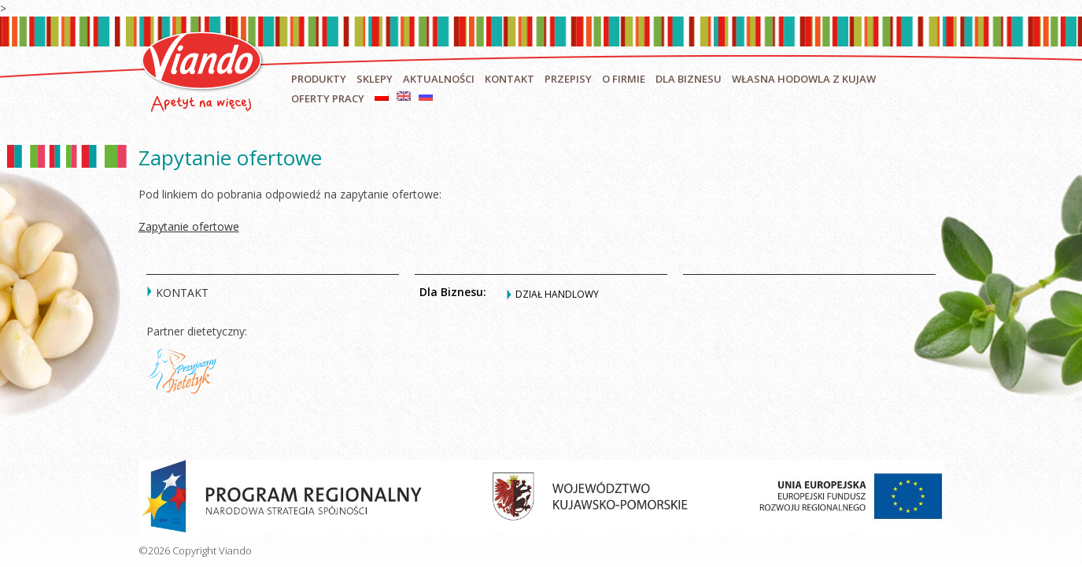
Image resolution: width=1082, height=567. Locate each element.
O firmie (623, 79)
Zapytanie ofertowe (188, 226)
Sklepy (374, 79)
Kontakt (509, 79)
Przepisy (568, 79)
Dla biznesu (688, 79)
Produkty (318, 79)
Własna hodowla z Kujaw (804, 79)
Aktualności (439, 79)
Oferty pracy (327, 98)
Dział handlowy (557, 294)
